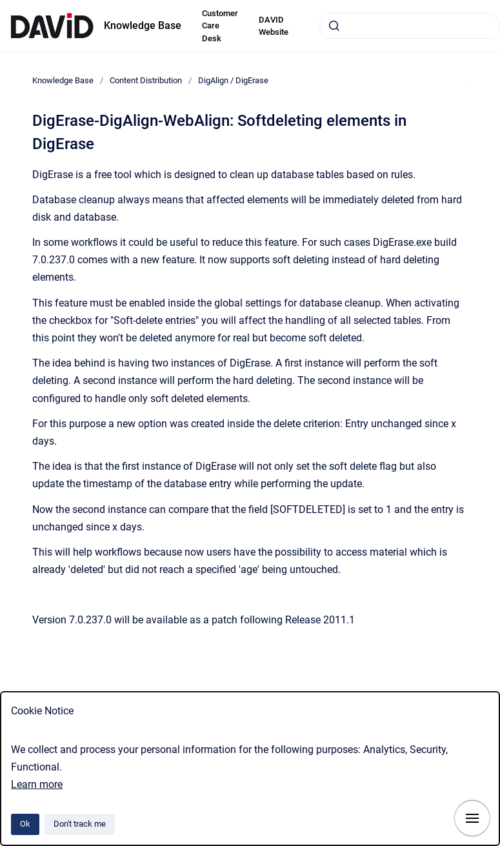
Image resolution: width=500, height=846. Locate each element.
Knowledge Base (142, 25)
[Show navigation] (472, 818)
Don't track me (80, 824)
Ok (25, 824)
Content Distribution (146, 80)
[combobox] (409, 26)
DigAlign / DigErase (233, 80)
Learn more (37, 784)
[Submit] (334, 25)
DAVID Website (273, 26)
